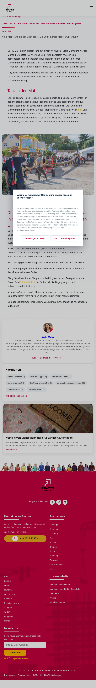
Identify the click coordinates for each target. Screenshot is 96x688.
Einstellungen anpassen (34, 238)
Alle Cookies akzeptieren (64, 238)
